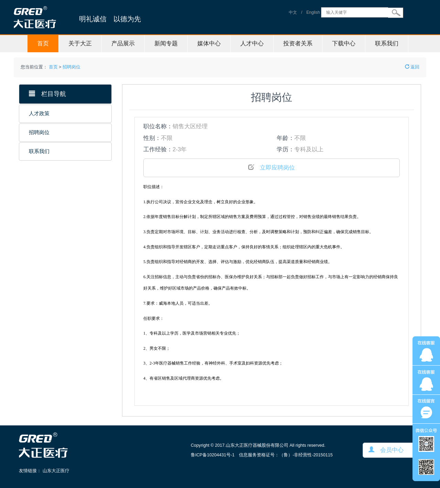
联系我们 (386, 43)
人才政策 (39, 113)
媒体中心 (209, 43)
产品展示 (123, 43)
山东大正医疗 (56, 470)
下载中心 (343, 43)
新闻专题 (166, 43)
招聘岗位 (71, 67)
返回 (412, 67)
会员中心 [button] (386, 450)
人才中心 (252, 43)
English (313, 12)
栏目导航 (47, 93)
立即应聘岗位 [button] (271, 167)
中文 (293, 12)
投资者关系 (297, 43)
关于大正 (80, 43)
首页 (43, 43)
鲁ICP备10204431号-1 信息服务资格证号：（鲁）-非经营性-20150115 (262, 455)
